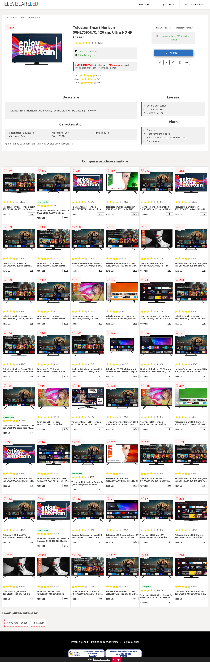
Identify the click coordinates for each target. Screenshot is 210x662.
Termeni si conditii (79, 641)
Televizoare (143, 4)
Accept (116, 659)
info (31, 214)
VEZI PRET (173, 53)
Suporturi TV (167, 4)
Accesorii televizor (194, 4)
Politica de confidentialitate (106, 641)
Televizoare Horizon (30, 17)
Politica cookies (131, 641)
